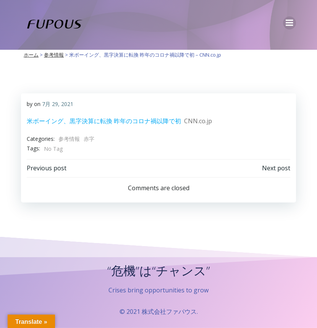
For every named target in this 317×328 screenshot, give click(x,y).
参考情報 (69, 138)
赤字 (89, 138)
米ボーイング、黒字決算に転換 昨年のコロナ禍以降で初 (104, 121)
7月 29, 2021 (57, 104)
